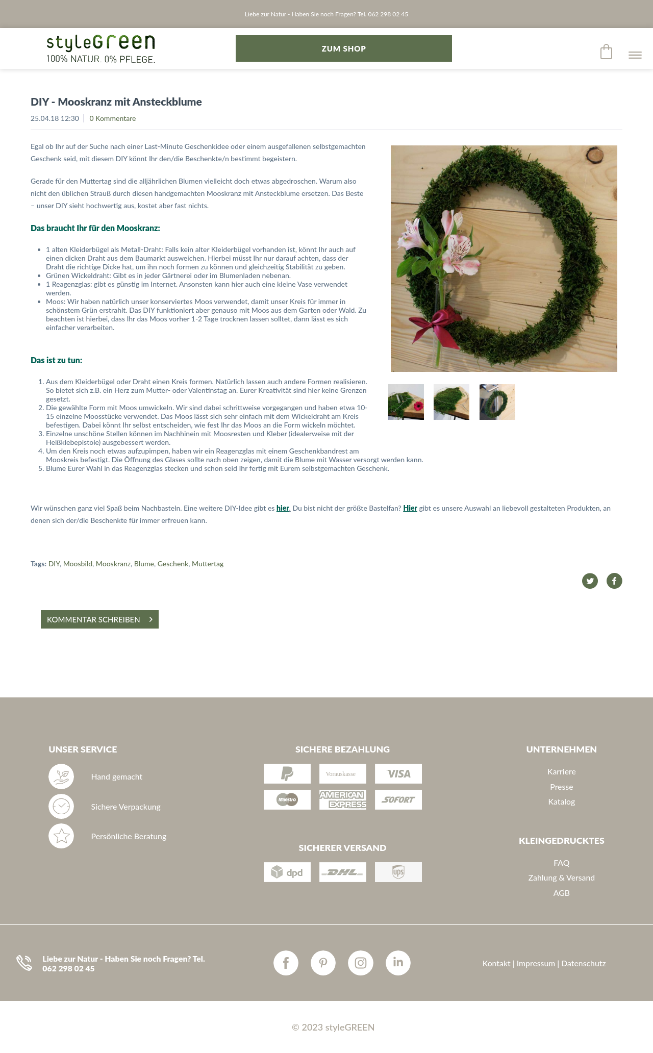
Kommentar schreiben (100, 617)
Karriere (561, 771)
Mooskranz (113, 563)
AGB (562, 892)
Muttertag (207, 563)
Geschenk (173, 563)
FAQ (561, 862)
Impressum (536, 963)
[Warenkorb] (607, 51)
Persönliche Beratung (129, 836)
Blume (144, 563)
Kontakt (497, 963)
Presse (561, 786)
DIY (54, 563)
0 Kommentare (112, 118)
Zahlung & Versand (562, 877)
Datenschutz (583, 963)
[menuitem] (607, 51)
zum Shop (344, 48)
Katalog (561, 801)
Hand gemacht (117, 776)
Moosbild (77, 563)
